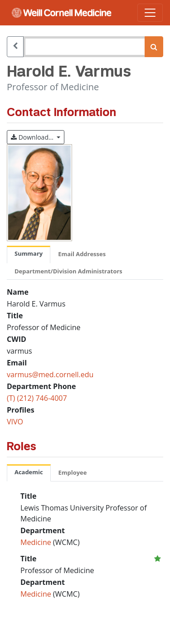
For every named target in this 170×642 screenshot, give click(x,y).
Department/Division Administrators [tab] (68, 271)
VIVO (15, 422)
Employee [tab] (72, 472)
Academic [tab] (29, 472)
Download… (37, 136)
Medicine (36, 542)
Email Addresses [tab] (82, 254)
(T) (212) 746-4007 (37, 398)
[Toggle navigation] (150, 13)
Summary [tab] (29, 253)
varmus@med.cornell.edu (50, 374)
